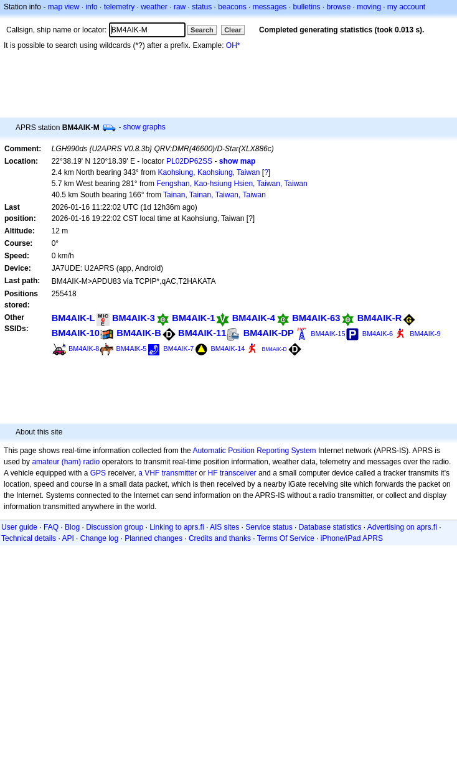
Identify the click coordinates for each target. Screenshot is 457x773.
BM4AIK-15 (328, 333)
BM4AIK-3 (133, 318)
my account (406, 6)
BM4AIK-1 (193, 318)
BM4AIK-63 (316, 318)
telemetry (119, 6)
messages (270, 6)
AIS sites (224, 527)
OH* (233, 45)
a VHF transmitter (167, 473)
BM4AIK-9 (425, 333)
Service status (268, 527)
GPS (98, 473)
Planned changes (153, 538)
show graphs (144, 127)
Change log (99, 538)
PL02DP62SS (189, 161)
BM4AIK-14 (228, 348)
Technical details (28, 538)
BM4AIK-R (379, 318)
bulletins (306, 6)
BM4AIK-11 (202, 333)
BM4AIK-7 (179, 348)
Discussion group (114, 527)
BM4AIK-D (273, 349)
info (91, 6)
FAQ (51, 527)
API (67, 538)
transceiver (238, 473)
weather (154, 6)
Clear (233, 30)
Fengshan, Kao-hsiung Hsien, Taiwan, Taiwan (231, 183)
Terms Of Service (285, 538)
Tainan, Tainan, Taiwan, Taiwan (214, 194)
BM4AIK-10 (76, 333)
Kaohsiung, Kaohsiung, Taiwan (209, 172)
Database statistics (330, 527)
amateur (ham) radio (66, 461)
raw (180, 6)
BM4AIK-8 (83, 348)
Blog (72, 527)
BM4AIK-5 (131, 348)
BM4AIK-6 (377, 333)
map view (64, 6)
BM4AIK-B (138, 333)
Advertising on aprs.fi (402, 527)
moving (369, 6)
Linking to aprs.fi (176, 527)
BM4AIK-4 (253, 318)
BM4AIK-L (73, 318)
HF (213, 473)
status (202, 6)
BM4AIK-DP (268, 333)
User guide (19, 527)
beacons (232, 6)
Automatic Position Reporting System (254, 450)
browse (338, 6)
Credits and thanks (220, 538)
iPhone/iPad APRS (352, 538)
